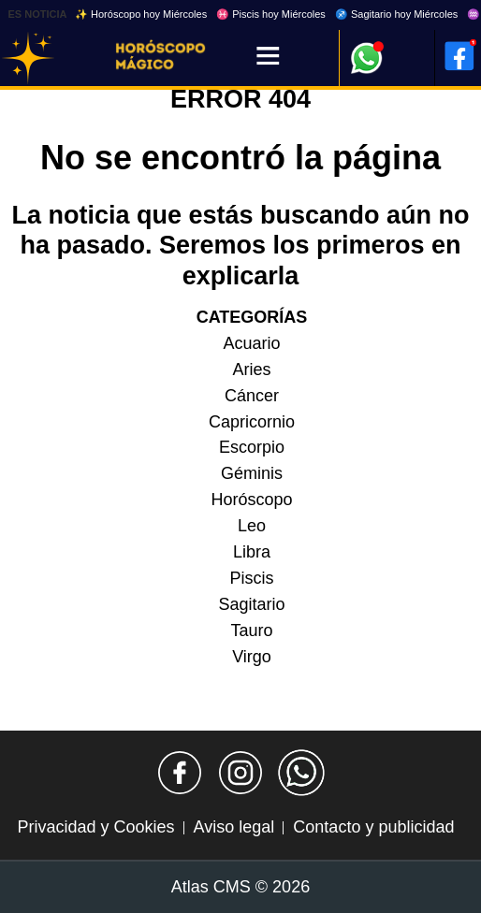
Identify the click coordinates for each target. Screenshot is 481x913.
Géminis (252, 473)
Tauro (251, 630)
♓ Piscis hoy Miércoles (271, 14)
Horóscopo (251, 499)
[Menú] (268, 58)
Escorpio (251, 447)
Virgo (251, 656)
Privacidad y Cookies (96, 827)
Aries (251, 369)
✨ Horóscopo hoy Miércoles (141, 14)
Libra (251, 552)
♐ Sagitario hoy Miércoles (396, 14)
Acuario (251, 343)
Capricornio (252, 422)
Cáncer (252, 395)
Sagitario (251, 604)
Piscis (251, 578)
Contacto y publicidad (373, 827)
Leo (252, 525)
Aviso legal (234, 827)
